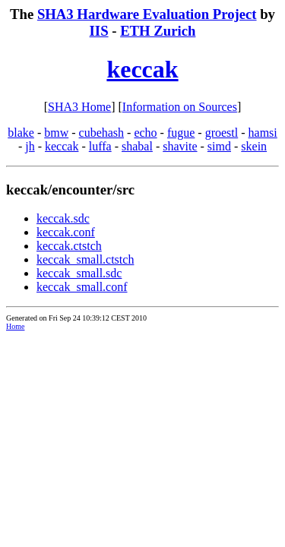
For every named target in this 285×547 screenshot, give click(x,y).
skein (254, 146)
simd (219, 146)
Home (15, 326)
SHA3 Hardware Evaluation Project (147, 14)
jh (29, 146)
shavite (180, 146)
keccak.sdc (63, 218)
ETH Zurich (157, 31)
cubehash (102, 132)
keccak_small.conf (82, 286)
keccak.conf (65, 232)
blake (21, 132)
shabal (137, 146)
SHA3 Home (79, 106)
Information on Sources (179, 106)
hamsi (263, 132)
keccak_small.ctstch (85, 259)
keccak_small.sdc (79, 273)
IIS (99, 31)
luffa (100, 146)
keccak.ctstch (69, 245)
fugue (181, 132)
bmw (56, 132)
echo (145, 132)
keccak (142, 69)
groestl (222, 132)
